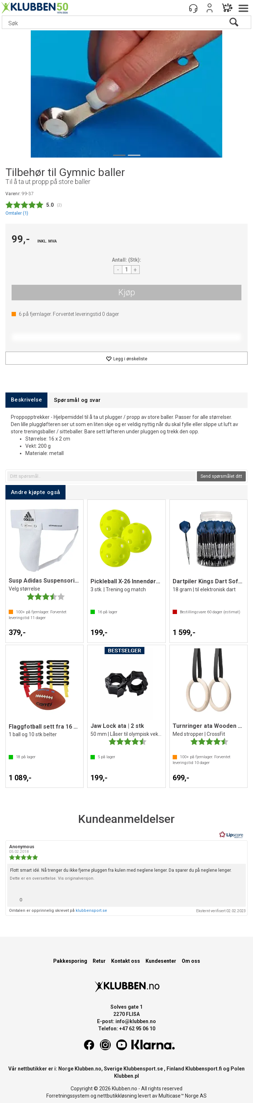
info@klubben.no (135, 1021)
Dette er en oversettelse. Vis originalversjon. (52, 878)
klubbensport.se (91, 910)
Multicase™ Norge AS (183, 1096)
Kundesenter (161, 961)
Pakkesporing (70, 961)
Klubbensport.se (143, 1069)
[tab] (26, 399)
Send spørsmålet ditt (221, 476)
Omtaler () (16, 213)
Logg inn (209, 8)
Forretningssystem (67, 1096)
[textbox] (101, 476)
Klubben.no (88, 1069)
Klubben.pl (126, 1076)
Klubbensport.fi (203, 1069)
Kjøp (126, 292)
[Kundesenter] (193, 8)
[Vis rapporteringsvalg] (237, 898)
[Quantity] (126, 269)
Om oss (191, 961)
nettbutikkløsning (117, 1096)
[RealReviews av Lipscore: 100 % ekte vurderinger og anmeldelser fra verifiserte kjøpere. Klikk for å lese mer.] (231, 834)
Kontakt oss (125, 961)
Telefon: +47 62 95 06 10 (126, 1028)
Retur (99, 961)
